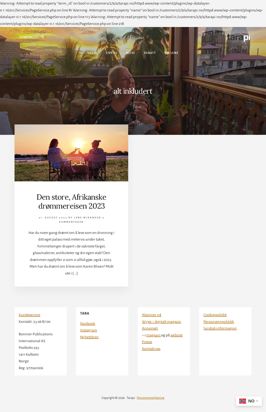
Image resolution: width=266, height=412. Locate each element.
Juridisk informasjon (220, 328)
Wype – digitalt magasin (161, 322)
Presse (147, 342)
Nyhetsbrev (89, 337)
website (176, 335)
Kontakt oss (151, 349)
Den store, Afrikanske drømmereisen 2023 (71, 201)
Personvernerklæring (150, 398)
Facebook (87, 323)
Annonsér (150, 328)
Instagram (88, 330)
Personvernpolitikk (218, 322)
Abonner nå (151, 315)
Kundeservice (29, 315)
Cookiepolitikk (215, 315)
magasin (153, 335)
